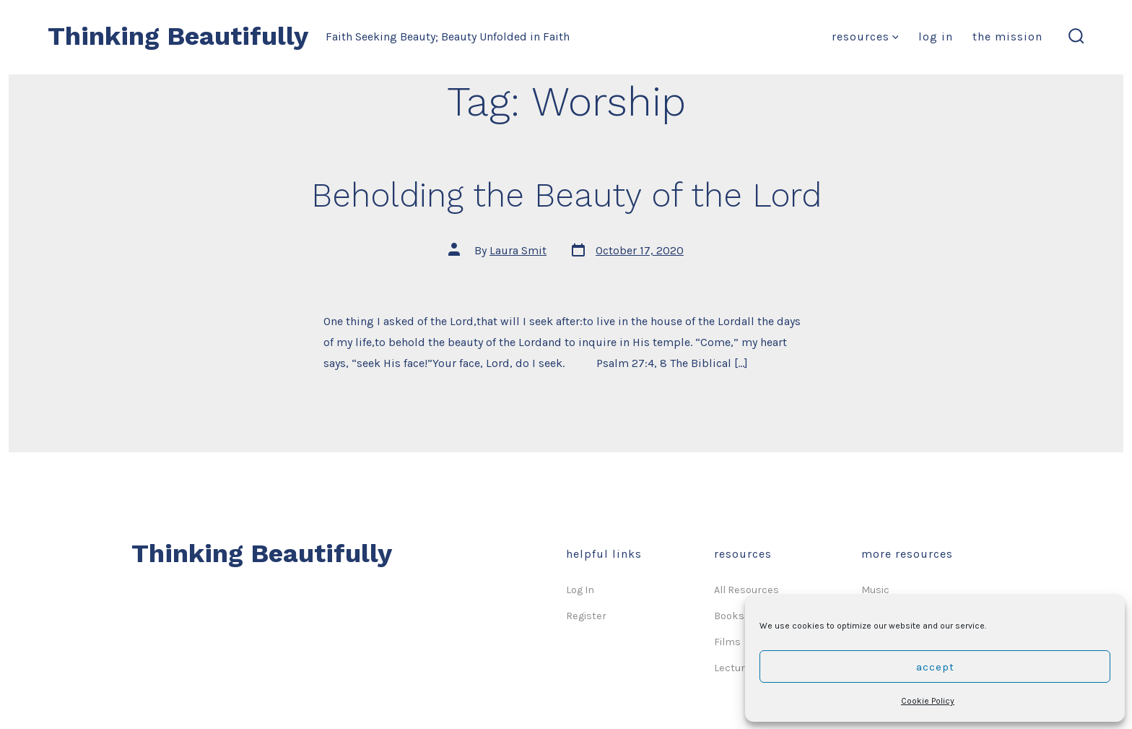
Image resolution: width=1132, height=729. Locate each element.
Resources (865, 36)
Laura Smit (518, 250)
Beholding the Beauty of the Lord (566, 195)
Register (586, 616)
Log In (935, 36)
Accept (935, 666)
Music (875, 590)
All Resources (746, 590)
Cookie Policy (927, 701)
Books (729, 616)
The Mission (1007, 36)
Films (727, 642)
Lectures (735, 668)
